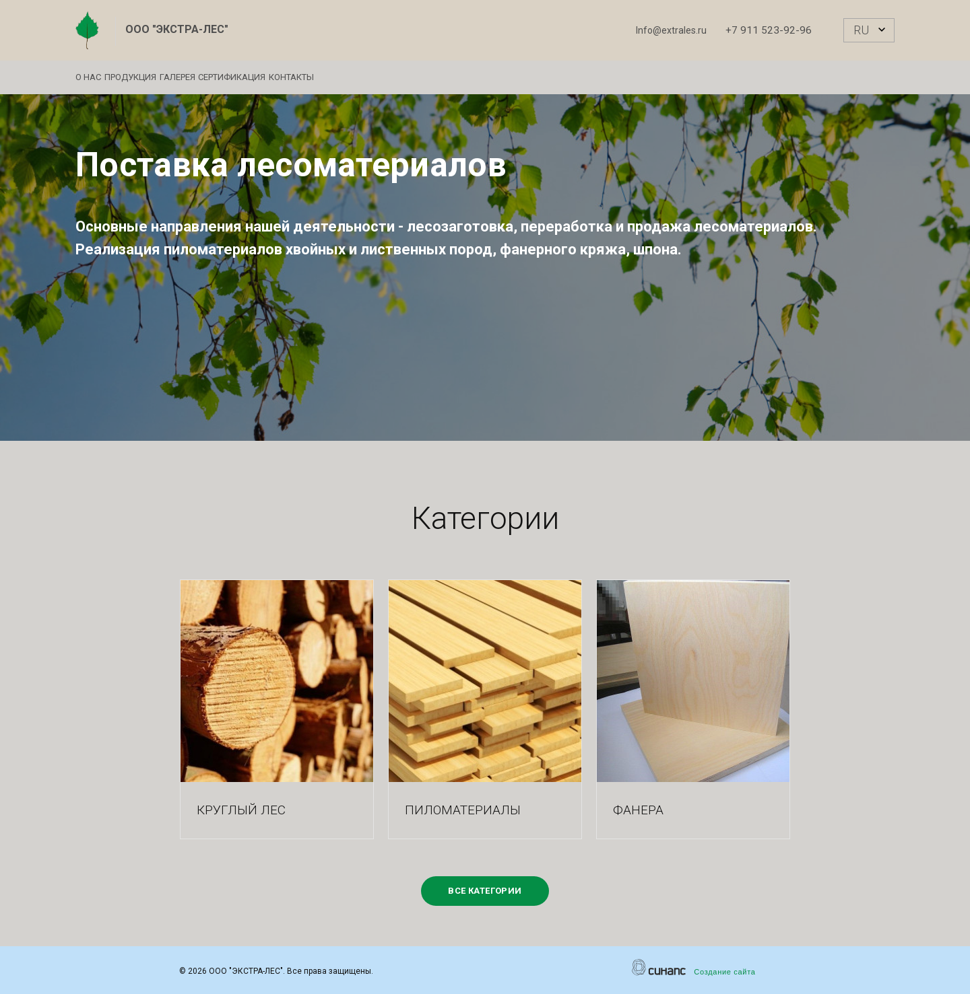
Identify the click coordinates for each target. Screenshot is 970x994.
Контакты (372, 77)
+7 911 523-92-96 (768, 30)
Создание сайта (724, 972)
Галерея (218, 77)
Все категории (484, 891)
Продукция (150, 77)
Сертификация (293, 77)
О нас (88, 77)
